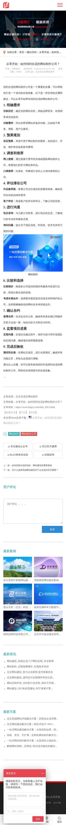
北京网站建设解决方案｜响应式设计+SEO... (30, 724)
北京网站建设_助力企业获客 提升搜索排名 (30, 672)
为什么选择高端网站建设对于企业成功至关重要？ (35, 470)
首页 (21, 52)
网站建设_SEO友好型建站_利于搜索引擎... (30, 688)
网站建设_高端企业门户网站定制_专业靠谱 (30, 661)
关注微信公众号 (19, 447)
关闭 (32, 412)
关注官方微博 (48, 446)
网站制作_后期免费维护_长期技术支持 (28, 666)
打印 (23, 412)
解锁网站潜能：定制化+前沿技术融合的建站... (32, 746)
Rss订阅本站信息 (18, 454)
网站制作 (14, 434)
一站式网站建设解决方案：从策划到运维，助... (32, 729)
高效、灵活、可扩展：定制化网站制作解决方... (32, 735)
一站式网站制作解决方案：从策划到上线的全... (32, 740)
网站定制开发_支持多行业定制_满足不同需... (31, 683)
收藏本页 (11, 412)
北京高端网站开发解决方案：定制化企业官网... (32, 718)
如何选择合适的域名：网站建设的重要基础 (32, 465)
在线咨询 (48, 454)
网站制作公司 (28, 434)
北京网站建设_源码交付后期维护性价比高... (30, 677)
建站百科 (32, 52)
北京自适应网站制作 (45, 72)
